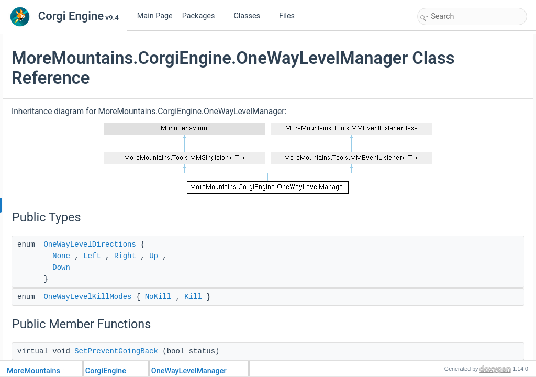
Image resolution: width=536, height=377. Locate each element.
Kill (321, 312)
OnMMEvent (446, 120)
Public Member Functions (455, 74)
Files (291, 16)
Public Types (438, 39)
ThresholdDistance (455, 166)
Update (439, 235)
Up (281, 272)
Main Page (155, 16)
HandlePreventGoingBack (465, 247)
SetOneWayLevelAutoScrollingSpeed (480, 109)
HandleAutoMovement (460, 258)
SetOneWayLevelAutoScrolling (472, 97)
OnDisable (443, 281)
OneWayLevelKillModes (215, 312)
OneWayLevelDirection (461, 143)
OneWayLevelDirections (217, 260)
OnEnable (442, 270)
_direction (442, 339)
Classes (250, 16)
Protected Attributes (447, 316)
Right (253, 272)
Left (220, 272)
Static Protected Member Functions (469, 293)
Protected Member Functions (460, 212)
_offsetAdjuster (450, 350)
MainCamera (447, 189)
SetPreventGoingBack (459, 86)
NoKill (286, 312)
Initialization (445, 224)
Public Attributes (442, 132)
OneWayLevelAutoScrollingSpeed (476, 201)
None (189, 272)
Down (189, 283)
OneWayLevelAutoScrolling (467, 178)
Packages (202, 16)
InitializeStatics (449, 304)
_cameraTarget (450, 327)
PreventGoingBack (455, 155)
